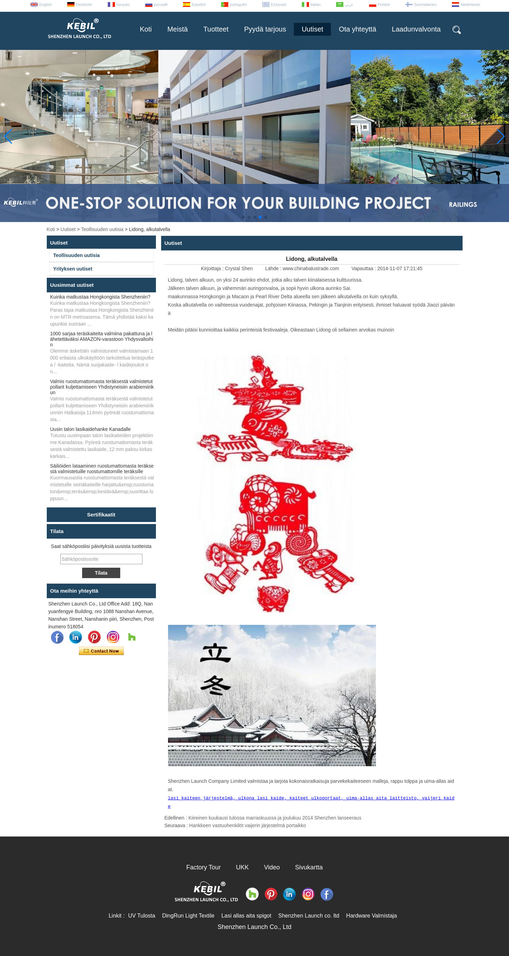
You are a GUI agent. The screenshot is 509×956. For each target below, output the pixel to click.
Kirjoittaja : (213, 268)
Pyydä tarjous (265, 29)
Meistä (177, 29)
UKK (242, 867)
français (123, 4)
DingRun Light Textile (188, 916)
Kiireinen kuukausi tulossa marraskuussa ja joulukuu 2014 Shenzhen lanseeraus (274, 818)
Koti (145, 29)
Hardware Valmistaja (371, 916)
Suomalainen (425, 4)
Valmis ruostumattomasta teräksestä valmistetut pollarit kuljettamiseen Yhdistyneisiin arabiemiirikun (102, 387)
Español (198, 4)
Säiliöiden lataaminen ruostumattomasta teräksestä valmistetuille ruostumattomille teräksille (102, 468)
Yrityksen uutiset (73, 269)
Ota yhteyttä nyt (101, 651)
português (238, 4)
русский (160, 4)
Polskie (384, 4)
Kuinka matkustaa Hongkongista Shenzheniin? (100, 297)
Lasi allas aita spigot (246, 916)
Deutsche (84, 4)
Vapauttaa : (364, 268)
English (45, 4)
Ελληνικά (278, 4)
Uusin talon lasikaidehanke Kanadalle (90, 429)
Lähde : (274, 268)
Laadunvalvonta (416, 29)
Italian (315, 4)
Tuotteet (216, 29)
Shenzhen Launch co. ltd (308, 916)
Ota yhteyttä (357, 29)
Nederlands (470, 4)
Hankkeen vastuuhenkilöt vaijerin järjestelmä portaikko (247, 825)
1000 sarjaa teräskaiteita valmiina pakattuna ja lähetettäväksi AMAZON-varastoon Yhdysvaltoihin (101, 339)
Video (272, 867)
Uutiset (312, 29)
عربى (349, 4)
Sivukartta (309, 867)
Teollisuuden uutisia (102, 229)
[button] (243, 217)
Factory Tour (203, 867)
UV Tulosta (141, 916)
